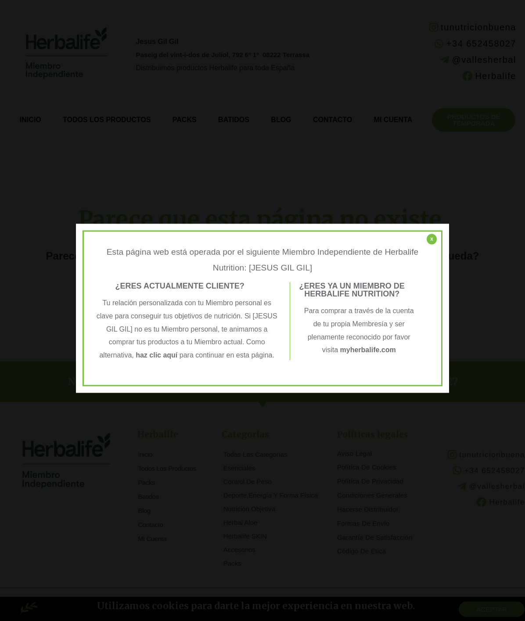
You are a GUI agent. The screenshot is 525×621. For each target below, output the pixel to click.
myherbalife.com (368, 350)
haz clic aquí (158, 355)
